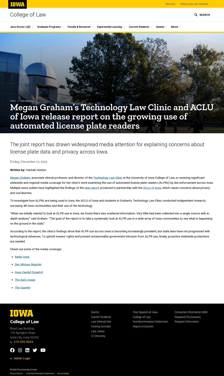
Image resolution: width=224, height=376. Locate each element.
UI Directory (98, 336)
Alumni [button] (160, 26)
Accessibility (63, 373)
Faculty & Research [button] (79, 26)
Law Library (98, 331)
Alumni (95, 312)
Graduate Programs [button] (49, 26)
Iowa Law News (27, 101)
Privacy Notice (16, 373)
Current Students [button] (139, 26)
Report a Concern (143, 326)
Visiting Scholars (101, 326)
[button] (202, 15)
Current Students (101, 317)
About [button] (174, 26)
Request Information (187, 321)
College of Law (28, 14)
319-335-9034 (21, 342)
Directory (170, 3)
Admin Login (22, 358)
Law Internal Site (101, 321)
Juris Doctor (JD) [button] (20, 26)
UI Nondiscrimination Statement (40, 373)
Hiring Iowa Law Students (194, 3)
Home (13, 101)
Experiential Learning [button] (109, 26)
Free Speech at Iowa (145, 312)
